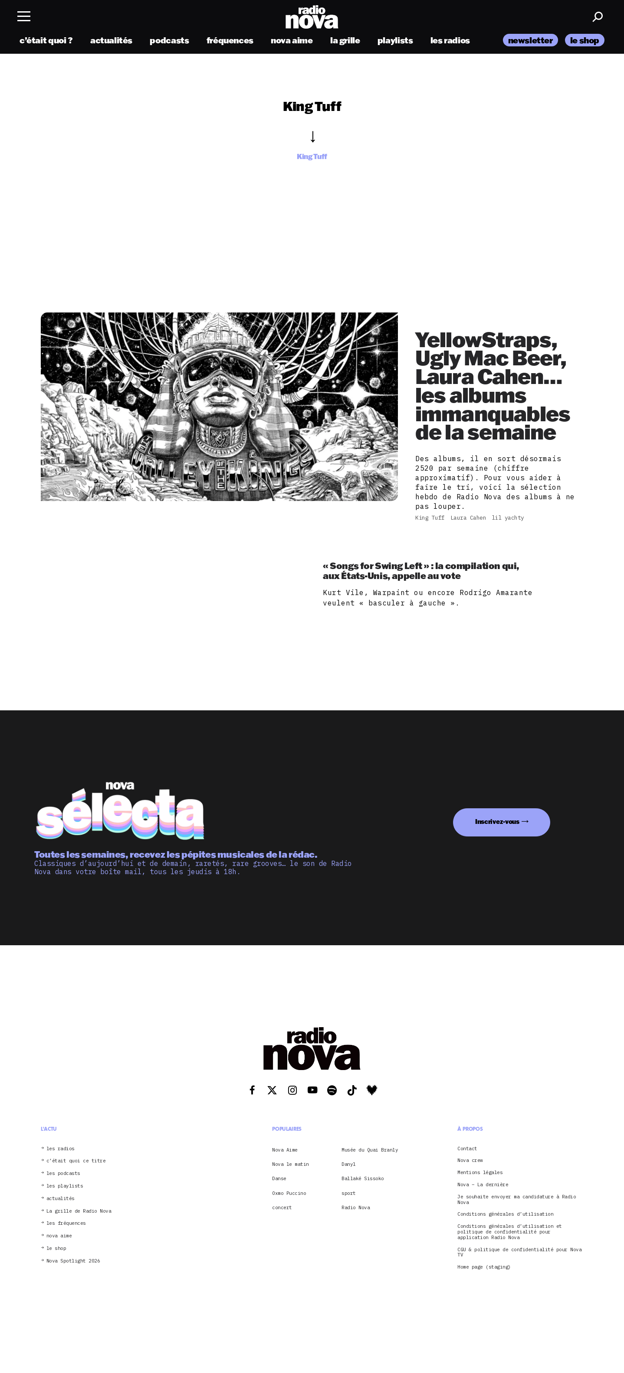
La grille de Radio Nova (79, 1211)
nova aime (292, 40)
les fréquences (66, 1223)
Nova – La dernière (482, 1185)
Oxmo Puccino (289, 1193)
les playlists (64, 1186)
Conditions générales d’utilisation (505, 1214)
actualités (111, 40)
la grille (345, 40)
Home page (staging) (484, 1267)
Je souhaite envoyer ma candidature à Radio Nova (516, 1199)
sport (349, 1193)
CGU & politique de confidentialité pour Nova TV (519, 1252)
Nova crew (470, 1160)
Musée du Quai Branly (370, 1150)
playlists (395, 40)
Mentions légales (479, 1172)
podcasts (169, 40)
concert (282, 1207)
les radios (450, 40)
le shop (584, 40)
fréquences (230, 40)
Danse (279, 1178)
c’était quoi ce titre (76, 1161)
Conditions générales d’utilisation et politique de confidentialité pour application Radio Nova (509, 1231)
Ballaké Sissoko (363, 1178)
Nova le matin (290, 1164)
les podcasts (63, 1173)
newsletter (530, 40)
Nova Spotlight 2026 (73, 1261)
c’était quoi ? (46, 40)
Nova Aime (285, 1150)
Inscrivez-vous (497, 821)
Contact (467, 1149)
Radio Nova (356, 1207)
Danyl (349, 1164)
